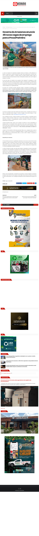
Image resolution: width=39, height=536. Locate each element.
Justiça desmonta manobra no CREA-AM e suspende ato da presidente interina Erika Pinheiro (22, 365)
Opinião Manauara (7, 377)
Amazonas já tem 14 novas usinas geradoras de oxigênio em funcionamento (16, 384)
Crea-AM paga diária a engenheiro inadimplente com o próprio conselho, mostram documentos (20, 360)
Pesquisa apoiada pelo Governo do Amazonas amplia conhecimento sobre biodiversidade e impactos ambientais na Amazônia (21, 370)
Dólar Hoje (3, 412)
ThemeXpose (21, 494)
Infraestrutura (9, 27)
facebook (36, 208)
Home (4, 27)
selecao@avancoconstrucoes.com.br (19, 118)
